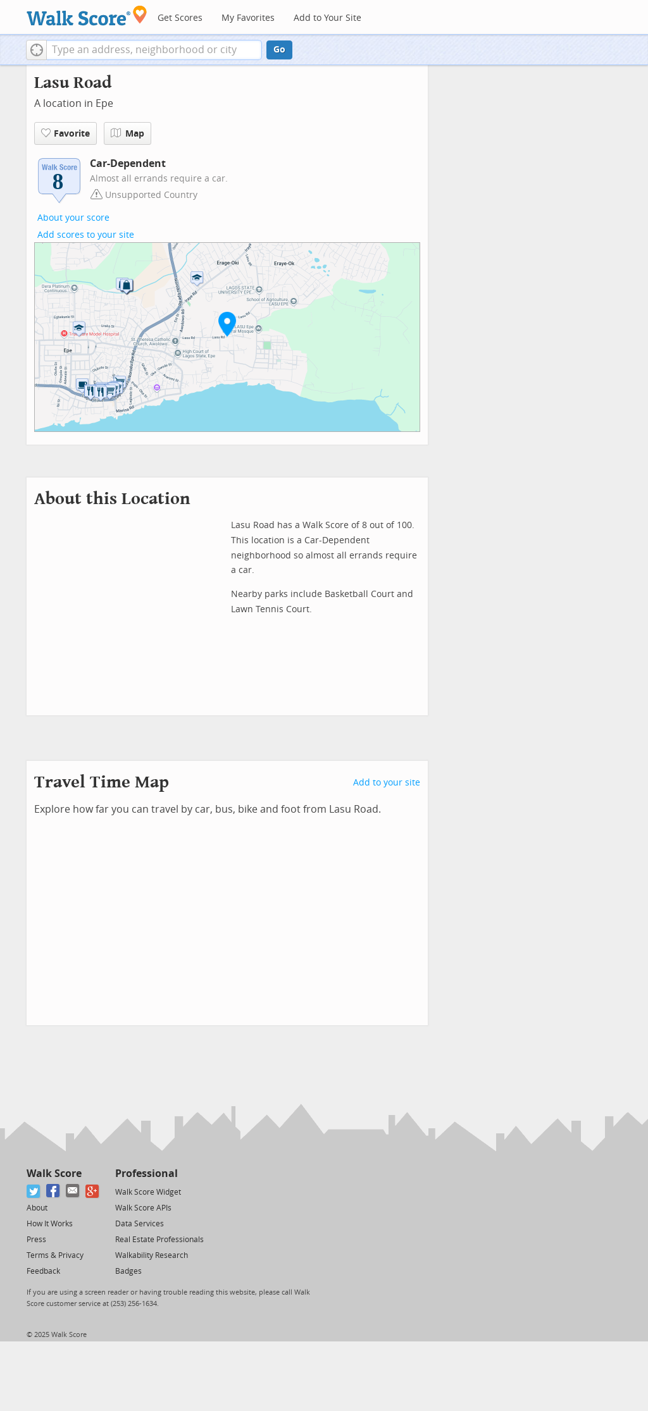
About (37, 1208)
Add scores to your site (85, 235)
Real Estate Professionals (159, 1239)
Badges (128, 1271)
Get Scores (180, 18)
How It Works (50, 1223)
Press (36, 1239)
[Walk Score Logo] (87, 15)
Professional (146, 1174)
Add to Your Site (327, 18)
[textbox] (154, 50)
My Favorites (248, 18)
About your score (73, 218)
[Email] (73, 1191)
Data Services (139, 1223)
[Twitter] (34, 1191)
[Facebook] (53, 1191)
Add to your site (386, 782)
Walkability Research (151, 1255)
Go (279, 49)
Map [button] (127, 133)
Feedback (43, 1271)
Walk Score (54, 1174)
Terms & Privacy (55, 1255)
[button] (36, 50)
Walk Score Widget (148, 1192)
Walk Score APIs (143, 1208)
